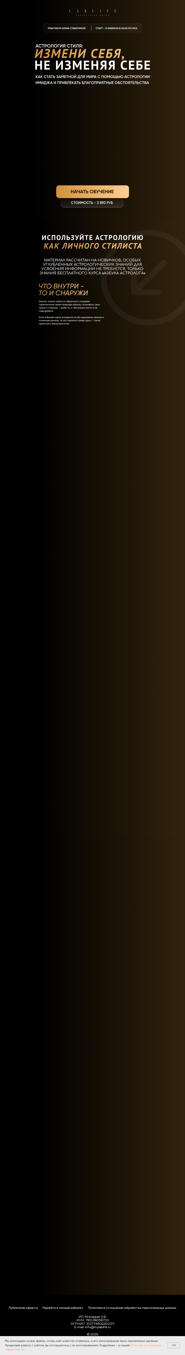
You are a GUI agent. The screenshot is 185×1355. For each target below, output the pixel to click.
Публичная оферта (23, 1308)
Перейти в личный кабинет (62, 1308)
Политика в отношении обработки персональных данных (132, 1308)
